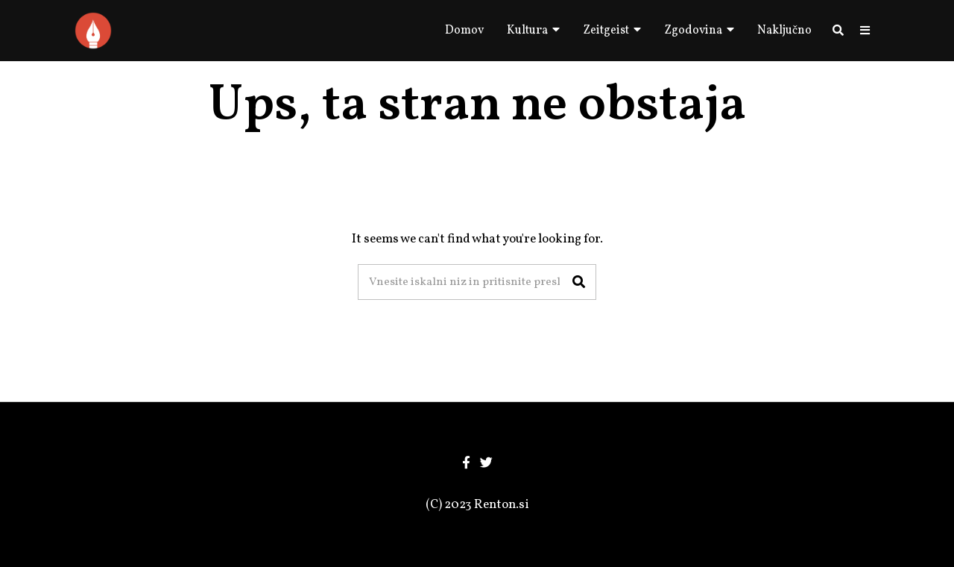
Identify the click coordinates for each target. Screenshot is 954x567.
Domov (464, 30)
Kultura (527, 30)
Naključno (784, 30)
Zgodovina (693, 30)
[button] (578, 282)
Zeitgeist (606, 30)
